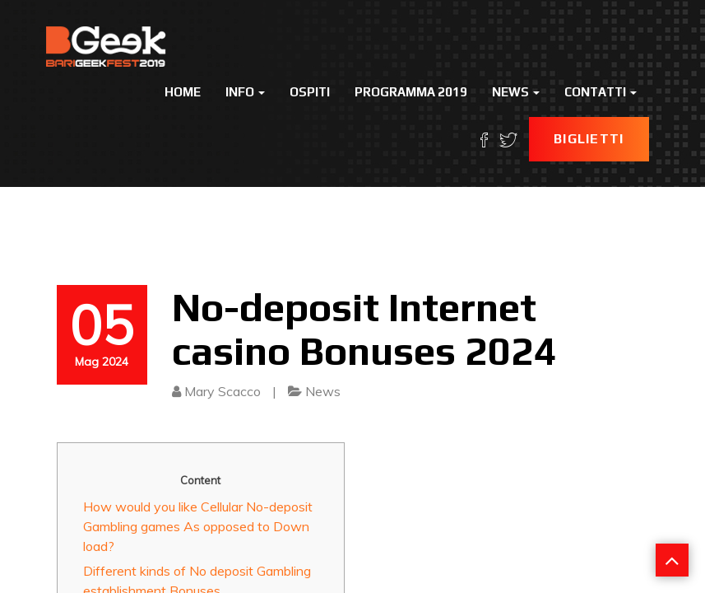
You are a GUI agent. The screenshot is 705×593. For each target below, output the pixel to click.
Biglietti (589, 139)
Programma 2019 (411, 92)
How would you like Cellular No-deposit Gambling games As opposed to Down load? (198, 526)
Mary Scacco (222, 391)
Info (245, 92)
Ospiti (310, 92)
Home (183, 92)
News (516, 92)
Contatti (600, 92)
